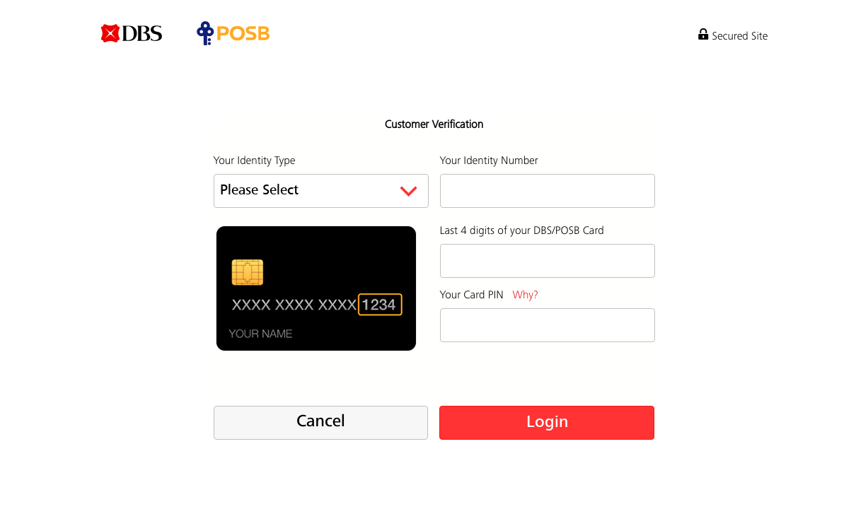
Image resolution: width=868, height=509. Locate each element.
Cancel (320, 422)
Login (547, 422)
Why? (525, 295)
